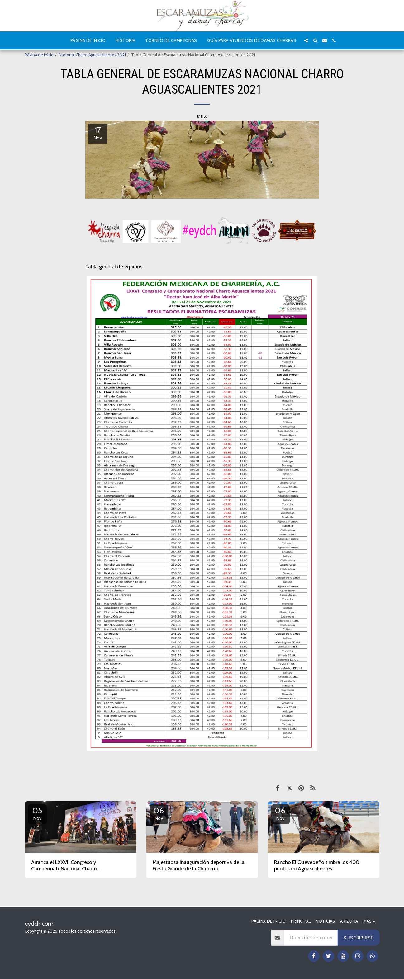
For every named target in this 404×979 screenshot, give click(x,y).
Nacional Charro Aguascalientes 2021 (92, 54)
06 (159, 813)
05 (37, 813)
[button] (306, 40)
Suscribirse (358, 937)
